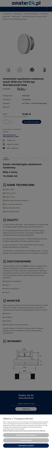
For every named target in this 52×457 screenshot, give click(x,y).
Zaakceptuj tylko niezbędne (26, 435)
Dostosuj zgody (26, 440)
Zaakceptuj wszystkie (26, 445)
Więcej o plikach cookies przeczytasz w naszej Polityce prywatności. (24, 430)
